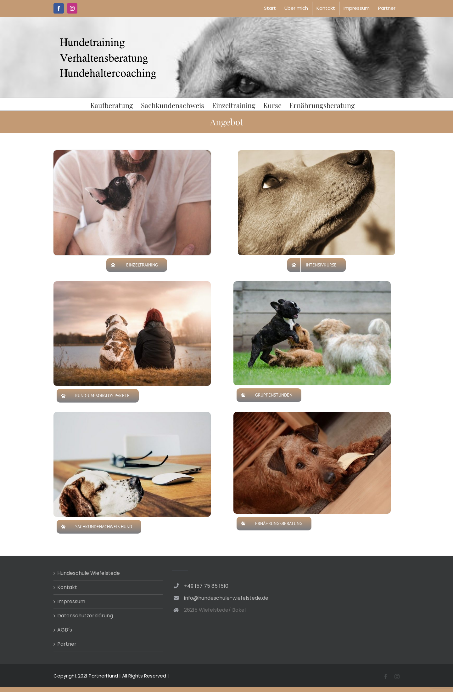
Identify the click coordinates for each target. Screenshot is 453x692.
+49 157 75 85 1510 (206, 586)
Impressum (71, 601)
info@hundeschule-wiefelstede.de (226, 598)
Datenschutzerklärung (85, 615)
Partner (66, 644)
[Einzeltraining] (132, 152)
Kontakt (67, 587)
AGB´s (64, 629)
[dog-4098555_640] (316, 152)
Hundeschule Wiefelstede (88, 573)
